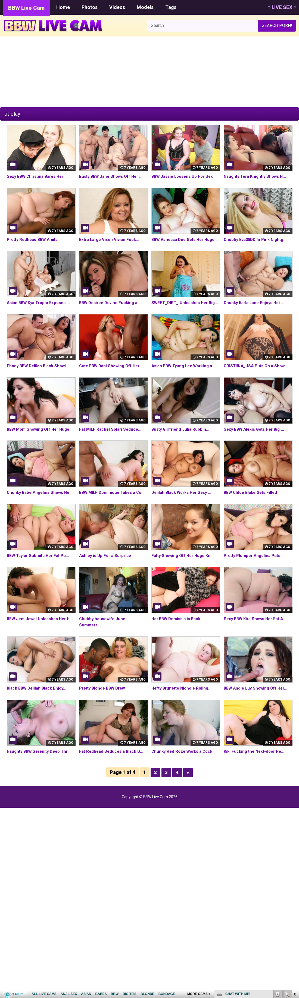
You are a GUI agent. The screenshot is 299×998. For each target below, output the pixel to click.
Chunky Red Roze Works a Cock (184, 788)
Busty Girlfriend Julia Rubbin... (181, 447)
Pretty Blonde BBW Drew (104, 719)
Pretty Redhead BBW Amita (34, 239)
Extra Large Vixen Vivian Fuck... (111, 239)
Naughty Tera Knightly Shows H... (257, 176)
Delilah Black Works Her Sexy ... (183, 517)
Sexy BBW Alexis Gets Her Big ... (256, 447)
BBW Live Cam (26, 8)
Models (145, 7)
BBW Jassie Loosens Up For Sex (184, 176)
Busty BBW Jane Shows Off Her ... (113, 176)
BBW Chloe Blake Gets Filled (252, 517)
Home (63, 7)
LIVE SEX (282, 7)
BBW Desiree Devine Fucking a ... (113, 308)
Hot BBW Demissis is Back (178, 649)
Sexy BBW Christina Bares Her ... (40, 176)
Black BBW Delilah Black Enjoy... (38, 719)
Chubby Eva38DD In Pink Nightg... (257, 239)
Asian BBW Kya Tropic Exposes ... (40, 308)
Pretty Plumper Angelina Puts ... (256, 586)
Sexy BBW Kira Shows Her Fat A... (257, 649)
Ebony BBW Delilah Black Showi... (40, 378)
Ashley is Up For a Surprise (107, 586)
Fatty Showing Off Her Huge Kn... (185, 586)
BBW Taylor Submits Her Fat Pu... (40, 586)
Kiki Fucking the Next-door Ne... (256, 788)
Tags (170, 7)
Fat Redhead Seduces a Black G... (113, 788)
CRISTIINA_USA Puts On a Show (256, 378)
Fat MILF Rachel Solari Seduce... (111, 447)
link (294, 913)
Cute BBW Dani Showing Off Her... (113, 378)
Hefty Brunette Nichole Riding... (183, 719)
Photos (90, 7)
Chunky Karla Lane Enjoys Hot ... (256, 308)
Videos (117, 7)
